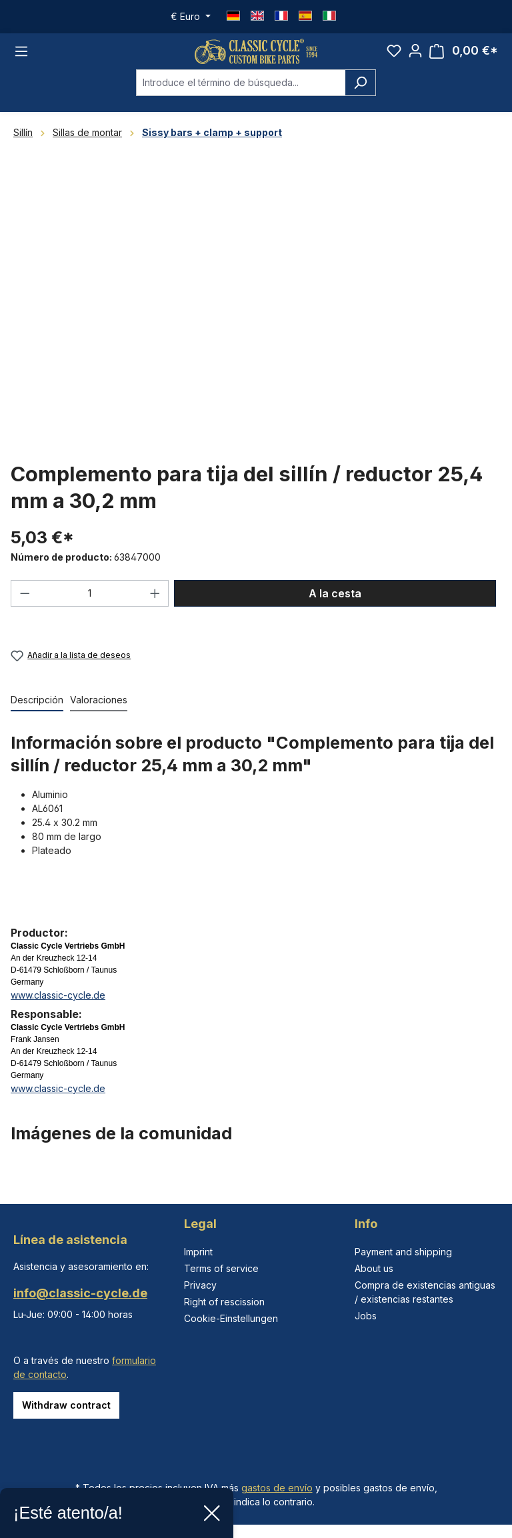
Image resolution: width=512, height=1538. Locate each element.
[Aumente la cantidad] (155, 601)
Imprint (198, 1251)
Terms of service (221, 1268)
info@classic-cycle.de (80, 1293)
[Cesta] (464, 55)
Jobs (366, 1315)
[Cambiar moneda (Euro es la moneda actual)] (191, 16)
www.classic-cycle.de (58, 1003)
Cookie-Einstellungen (231, 1318)
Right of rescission (224, 1301)
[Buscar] (360, 90)
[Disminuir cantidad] (25, 601)
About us (374, 1268)
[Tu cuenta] (415, 55)
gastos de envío (277, 1487)
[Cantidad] (90, 601)
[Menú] (21, 55)
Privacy (200, 1285)
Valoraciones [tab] (98, 708)
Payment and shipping (403, 1251)
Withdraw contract (66, 1405)
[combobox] (240, 90)
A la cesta (335, 601)
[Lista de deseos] (394, 55)
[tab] (37, 709)
